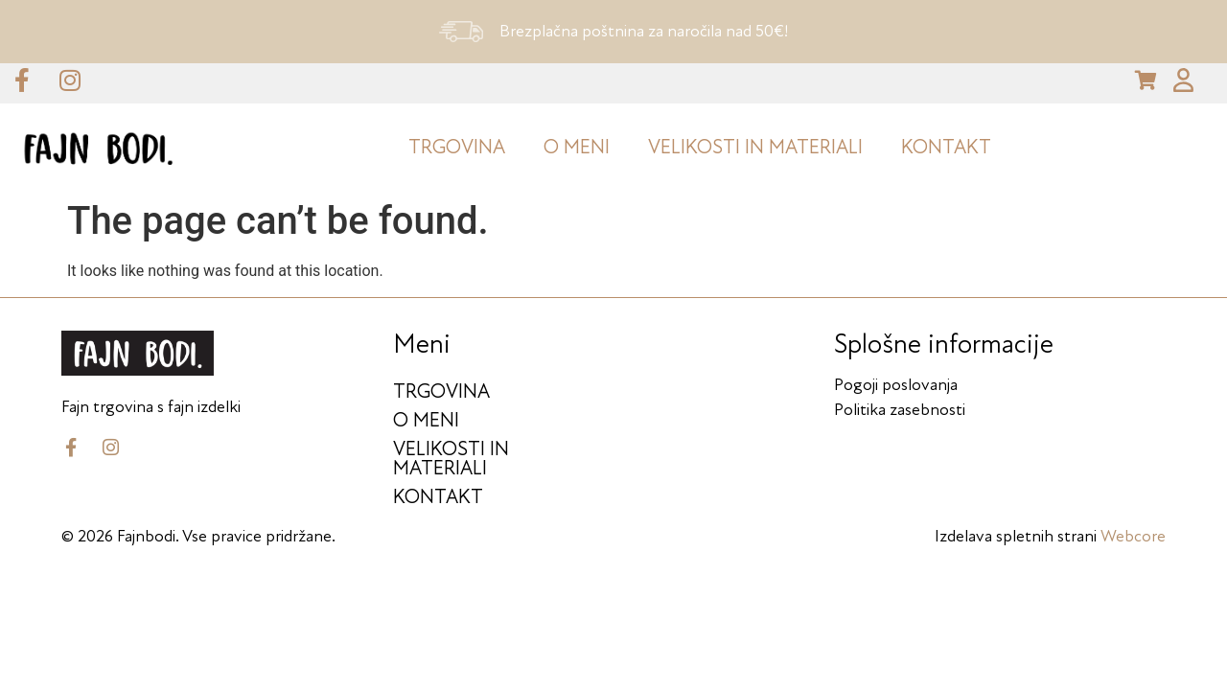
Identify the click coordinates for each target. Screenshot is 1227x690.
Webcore (1133, 530)
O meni (577, 141)
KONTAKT (946, 141)
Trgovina (456, 141)
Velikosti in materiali (755, 141)
